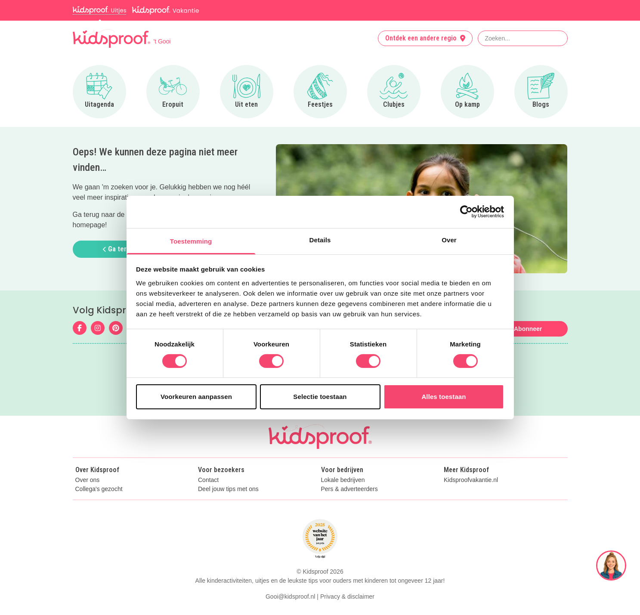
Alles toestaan (443, 396)
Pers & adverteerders (349, 489)
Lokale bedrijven (343, 480)
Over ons (87, 480)
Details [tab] (320, 239)
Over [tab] (449, 239)
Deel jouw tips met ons (228, 489)
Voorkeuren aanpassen (196, 396)
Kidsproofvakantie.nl (471, 480)
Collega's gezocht (99, 489)
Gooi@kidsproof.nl (290, 596)
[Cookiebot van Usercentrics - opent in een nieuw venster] (466, 211)
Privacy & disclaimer (347, 596)
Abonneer (528, 328)
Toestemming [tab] (191, 240)
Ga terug (118, 249)
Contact (208, 480)
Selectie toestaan (319, 396)
